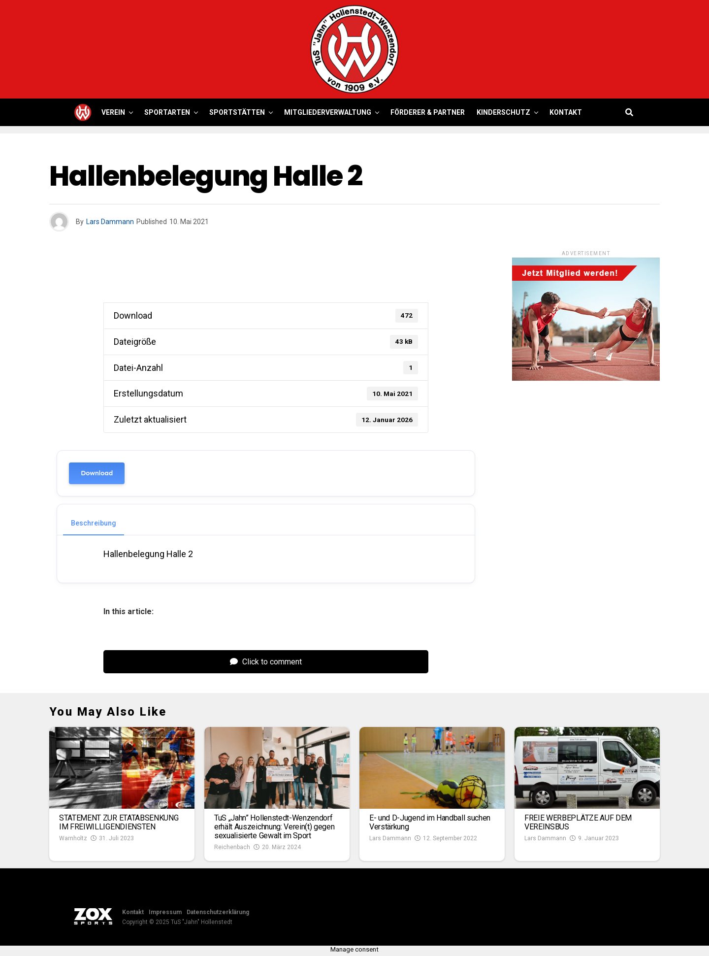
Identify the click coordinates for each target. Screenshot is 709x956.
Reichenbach (232, 847)
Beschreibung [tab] (93, 523)
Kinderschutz (503, 112)
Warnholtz (73, 838)
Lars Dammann (110, 222)
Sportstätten (237, 112)
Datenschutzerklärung (218, 912)
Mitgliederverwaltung (327, 112)
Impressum (165, 912)
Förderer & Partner (427, 112)
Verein (113, 112)
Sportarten (167, 112)
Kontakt (565, 112)
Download (97, 473)
